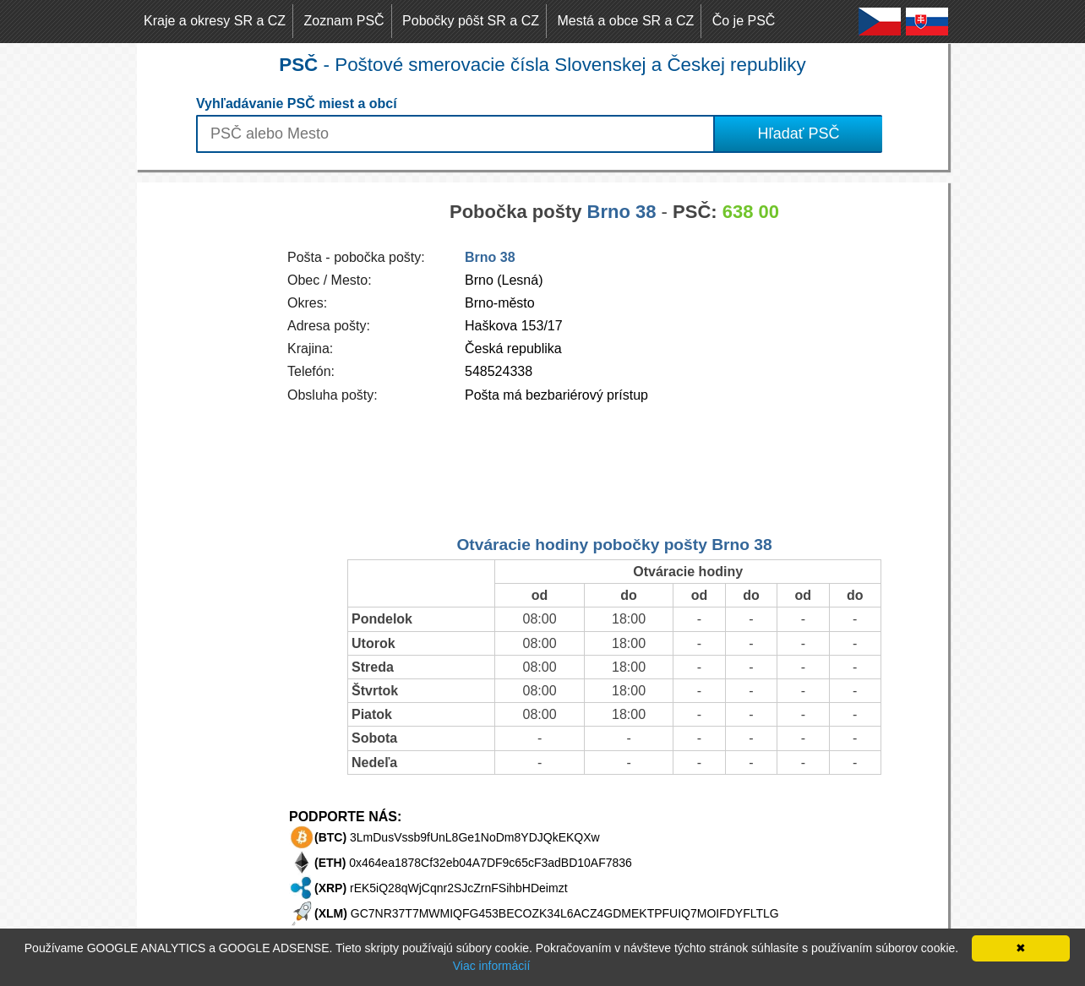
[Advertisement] (204, 435)
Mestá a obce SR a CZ (625, 21)
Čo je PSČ (744, 21)
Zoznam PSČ (344, 21)
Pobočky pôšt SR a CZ (470, 21)
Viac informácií (492, 965)
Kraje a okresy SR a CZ (215, 21)
